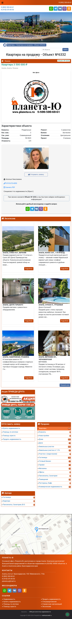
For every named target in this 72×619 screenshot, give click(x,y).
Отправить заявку (36, 174)
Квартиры (11, 45)
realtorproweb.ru (47, 615)
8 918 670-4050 (10, 183)
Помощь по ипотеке (11, 604)
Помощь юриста (9, 606)
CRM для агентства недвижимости (40, 612)
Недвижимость (9, 599)
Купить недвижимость (12, 602)
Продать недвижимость (51, 599)
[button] (36, 96)
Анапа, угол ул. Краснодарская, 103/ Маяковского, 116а (23, 574)
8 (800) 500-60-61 (65, 2)
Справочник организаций (52, 604)
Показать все (65, 385)
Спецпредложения (49, 602)
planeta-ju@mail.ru (9, 581)
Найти (65, 49)
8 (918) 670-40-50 (7, 10)
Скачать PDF (9, 187)
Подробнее (28, 268)
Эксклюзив (46, 606)
